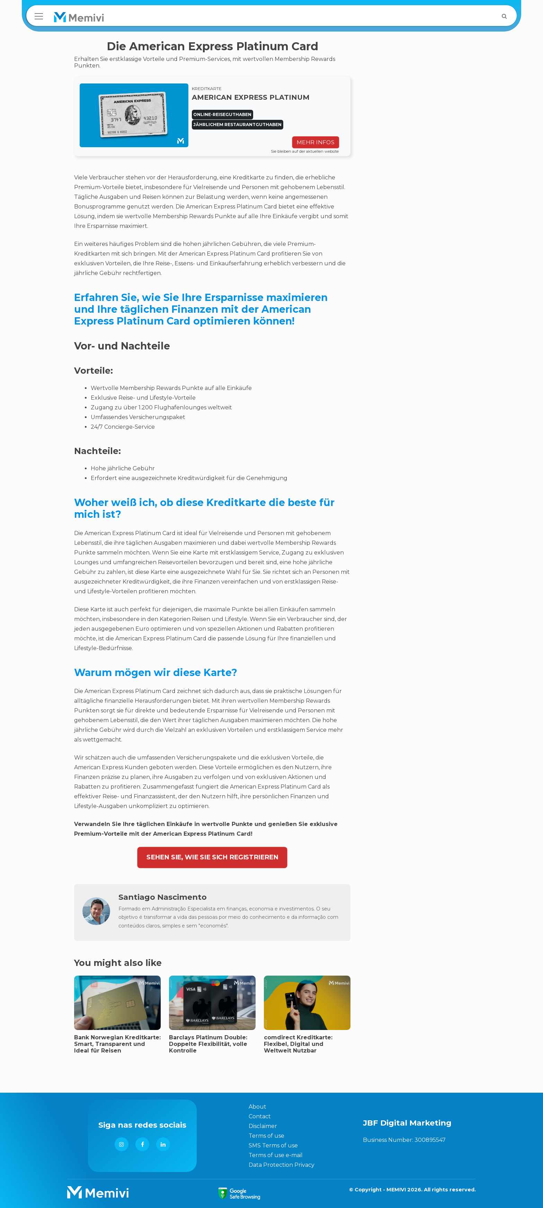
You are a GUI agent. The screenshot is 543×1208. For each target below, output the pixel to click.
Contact (260, 1116)
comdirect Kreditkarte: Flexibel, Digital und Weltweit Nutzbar (298, 1044)
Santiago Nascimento (162, 897)
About (257, 1106)
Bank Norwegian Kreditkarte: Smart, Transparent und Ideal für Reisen (117, 1044)
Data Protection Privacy (281, 1165)
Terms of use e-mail (276, 1155)
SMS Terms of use (273, 1145)
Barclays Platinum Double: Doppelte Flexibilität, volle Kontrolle (208, 1044)
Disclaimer (263, 1126)
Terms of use (266, 1135)
